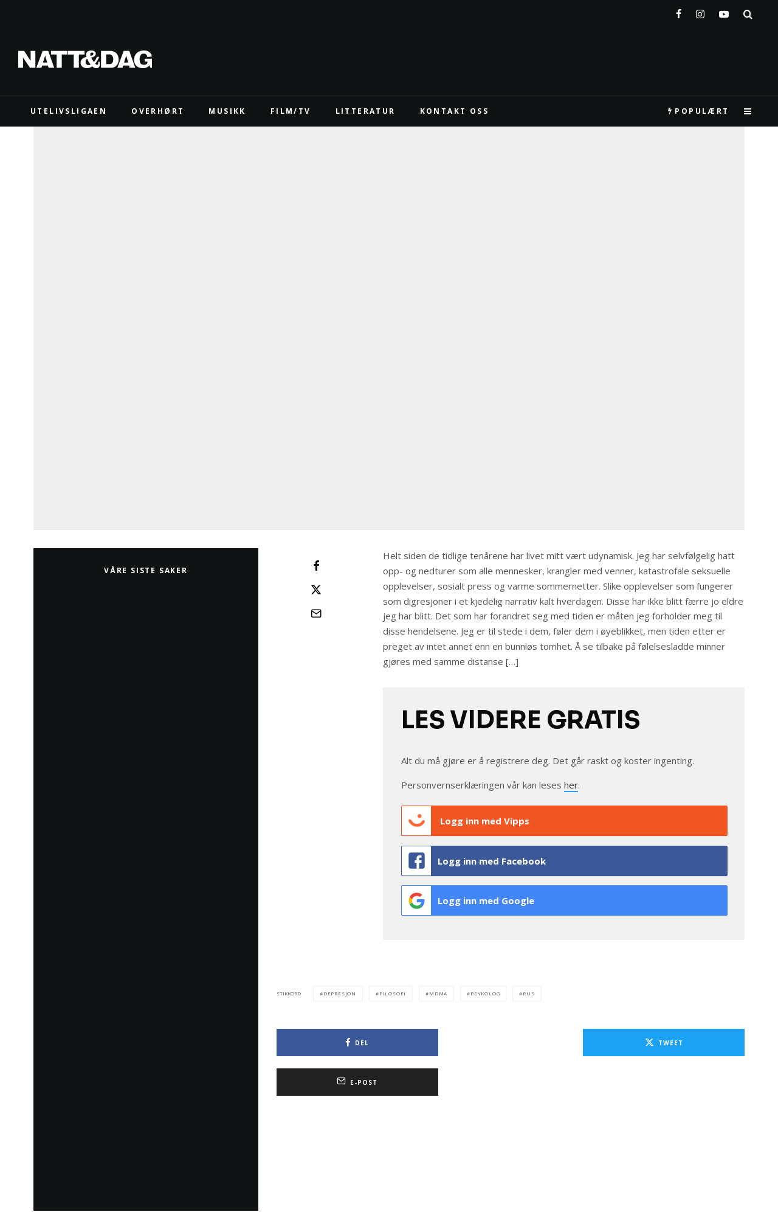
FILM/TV (290, 111)
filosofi (392, 986)
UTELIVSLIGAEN (68, 111)
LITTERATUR (366, 111)
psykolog (485, 986)
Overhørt (157, 111)
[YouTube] (724, 11)
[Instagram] (700, 11)
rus (528, 986)
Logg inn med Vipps (465, 820)
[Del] (316, 565)
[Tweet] (316, 589)
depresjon (339, 986)
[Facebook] (679, 11)
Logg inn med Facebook (474, 858)
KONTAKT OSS (454, 111)
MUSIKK (227, 111)
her (571, 785)
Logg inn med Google (468, 896)
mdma (438, 986)
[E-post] (316, 613)
